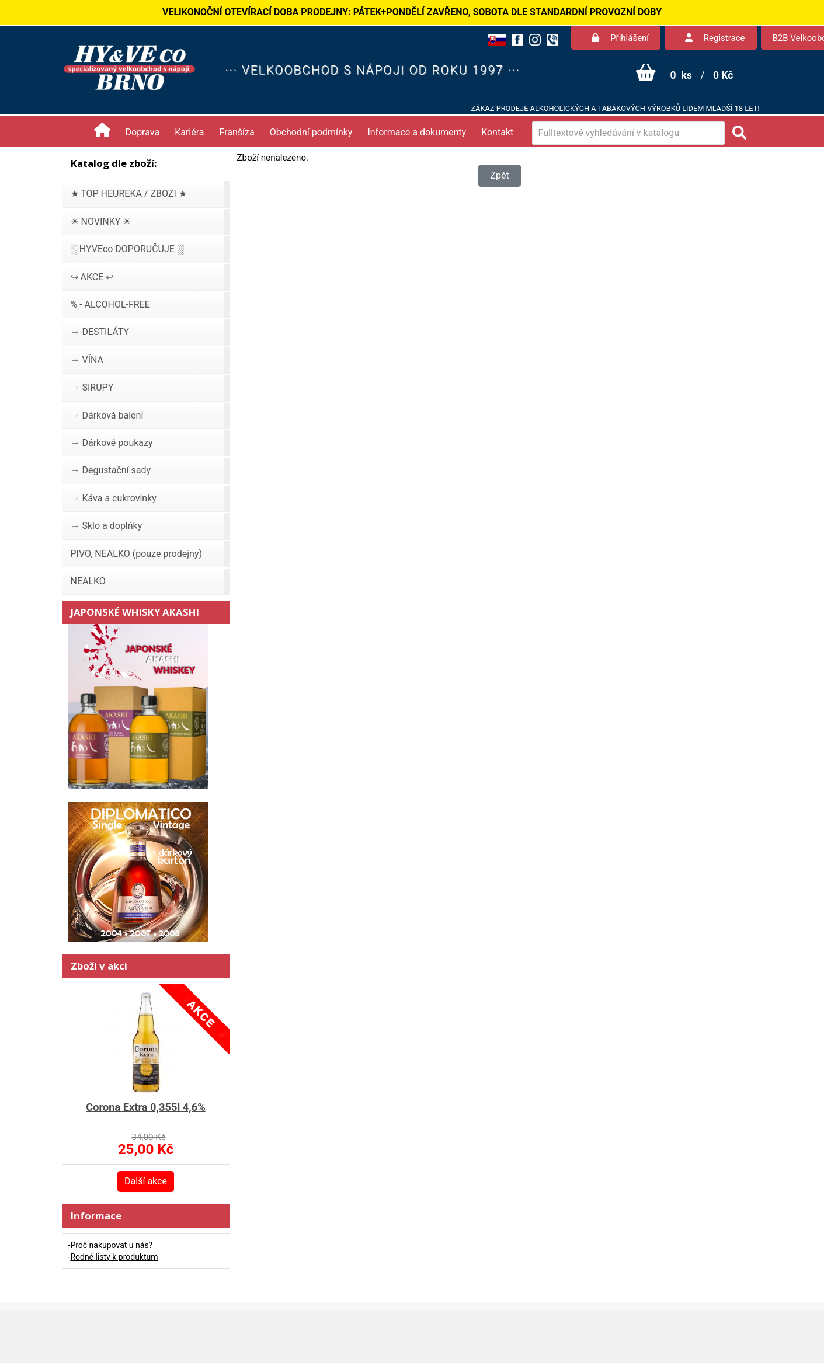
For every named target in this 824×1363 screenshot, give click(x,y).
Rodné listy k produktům (114, 1256)
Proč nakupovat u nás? (111, 1245)
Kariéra (189, 132)
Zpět (499, 175)
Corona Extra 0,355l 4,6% (145, 1107)
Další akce (145, 1181)
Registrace (715, 38)
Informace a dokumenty (416, 132)
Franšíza (237, 132)
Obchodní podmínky (311, 132)
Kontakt (497, 132)
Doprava (143, 132)
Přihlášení (620, 38)
